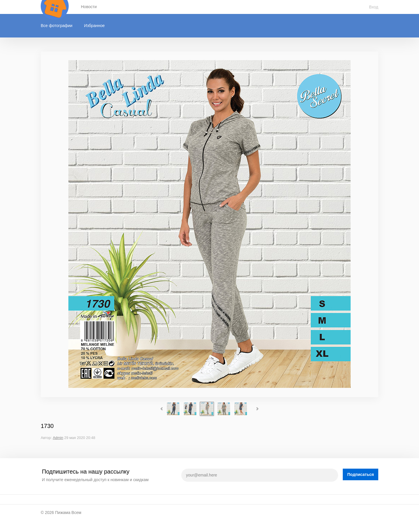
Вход (373, 7)
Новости (89, 6)
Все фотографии (56, 25)
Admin (58, 438)
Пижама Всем (68, 512)
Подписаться (360, 474)
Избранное (94, 25)
